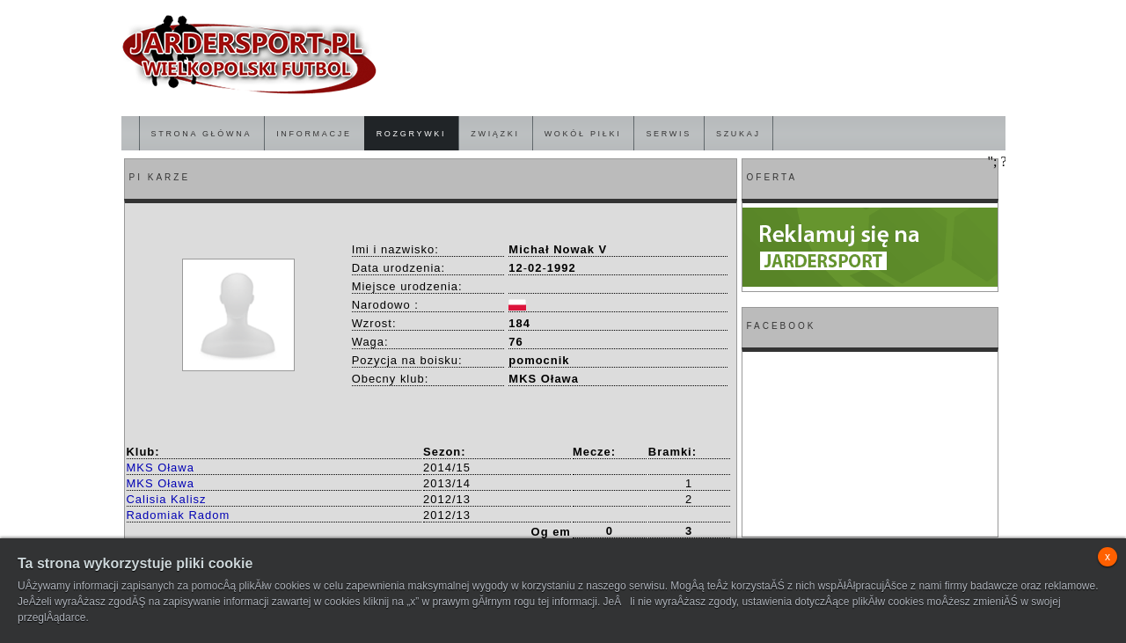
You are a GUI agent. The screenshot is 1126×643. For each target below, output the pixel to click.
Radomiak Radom (178, 515)
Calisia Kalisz (167, 499)
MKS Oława (160, 467)
